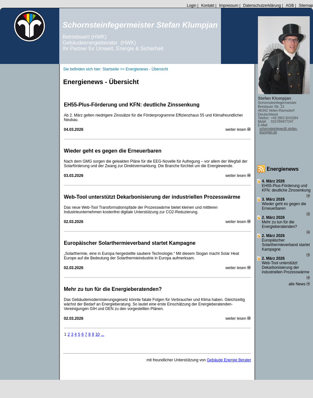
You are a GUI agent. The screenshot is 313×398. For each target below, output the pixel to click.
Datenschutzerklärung (262, 5)
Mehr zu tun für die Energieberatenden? (113, 289)
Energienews (283, 169)
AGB (290, 5)
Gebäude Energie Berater (229, 360)
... (102, 334)
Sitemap (306, 5)
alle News (299, 284)
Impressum (228, 5)
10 (97, 334)
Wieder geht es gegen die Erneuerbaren (112, 151)
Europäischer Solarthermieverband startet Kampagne (129, 243)
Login (191, 5)
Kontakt (207, 5)
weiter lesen (238, 129)
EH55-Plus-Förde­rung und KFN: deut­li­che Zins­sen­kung (132, 104)
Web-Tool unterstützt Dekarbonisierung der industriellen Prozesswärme (152, 197)
